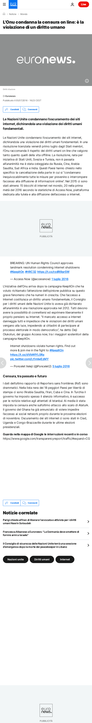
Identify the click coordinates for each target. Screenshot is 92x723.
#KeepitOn (17, 272)
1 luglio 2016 (60, 279)
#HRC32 (30, 272)
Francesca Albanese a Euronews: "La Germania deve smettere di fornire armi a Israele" (41, 533)
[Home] (4, 14)
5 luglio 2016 (61, 366)
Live (83, 4)
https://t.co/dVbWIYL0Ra (27, 354)
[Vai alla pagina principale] (13, 4)
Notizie (12, 14)
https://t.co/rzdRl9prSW (53, 272)
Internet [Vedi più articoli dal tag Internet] (65, 559)
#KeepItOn (57, 350)
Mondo (23, 14)
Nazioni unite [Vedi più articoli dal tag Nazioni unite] (15, 559)
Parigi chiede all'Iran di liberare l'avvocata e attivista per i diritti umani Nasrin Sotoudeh (39, 521)
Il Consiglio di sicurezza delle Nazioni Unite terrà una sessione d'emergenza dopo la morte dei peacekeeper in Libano (39, 545)
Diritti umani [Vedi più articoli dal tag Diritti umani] (42, 559)
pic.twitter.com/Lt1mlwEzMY (29, 359)
